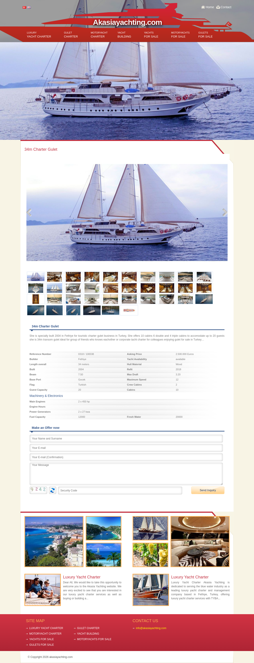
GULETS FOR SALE (41, 644)
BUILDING (124, 34)
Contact (226, 7)
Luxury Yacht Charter (81, 577)
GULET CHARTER (88, 628)
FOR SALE (151, 34)
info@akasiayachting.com (151, 628)
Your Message (126, 474)
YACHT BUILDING (88, 633)
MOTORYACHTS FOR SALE (94, 639)
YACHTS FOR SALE (41, 639)
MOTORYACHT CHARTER (45, 633)
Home (210, 7)
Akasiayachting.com (127, 22)
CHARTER (71, 34)
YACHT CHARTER (39, 34)
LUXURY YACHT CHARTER (46, 628)
